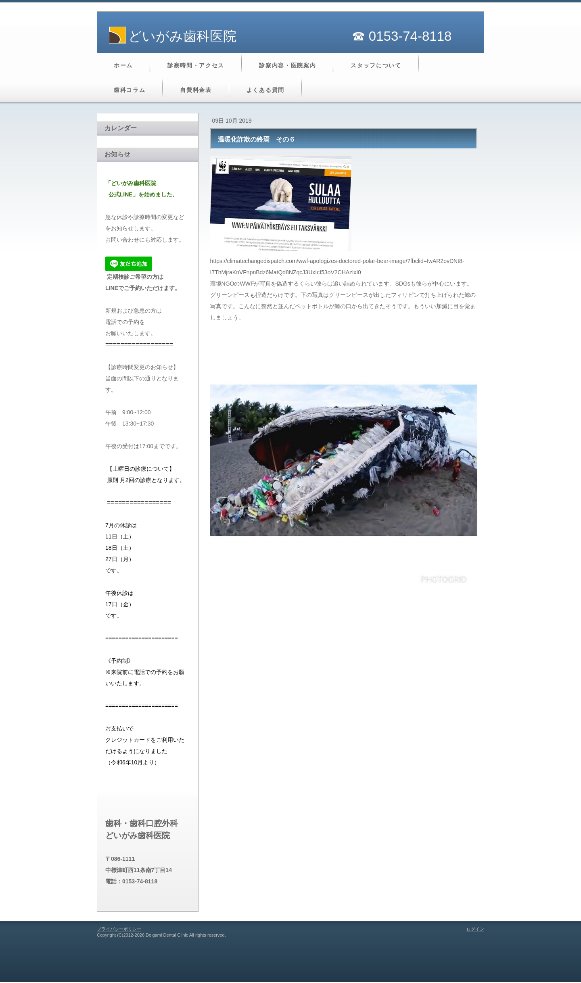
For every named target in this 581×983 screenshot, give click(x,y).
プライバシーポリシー (119, 929)
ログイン (475, 929)
